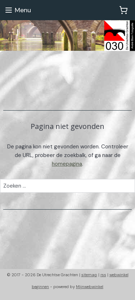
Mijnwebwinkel (89, 286)
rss (103, 274)
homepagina (67, 163)
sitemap (89, 274)
